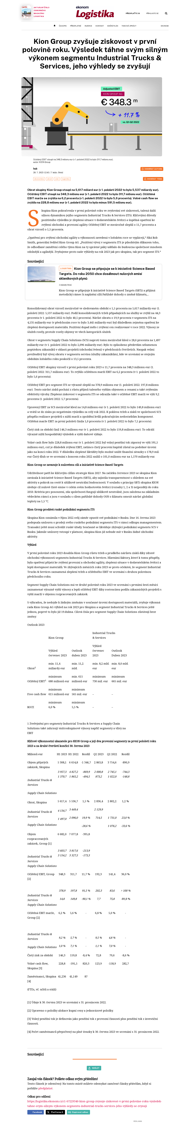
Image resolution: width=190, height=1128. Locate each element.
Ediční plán (112, 26)
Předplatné (75, 26)
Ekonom (165, 26)
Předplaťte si (133, 13)
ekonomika (39, 179)
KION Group (44, 162)
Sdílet (95, 1068)
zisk (57, 179)
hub (35, 168)
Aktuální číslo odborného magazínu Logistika (35, 11)
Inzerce (88, 26)
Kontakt (100, 26)
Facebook (37, 1112)
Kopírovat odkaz (80, 1112)
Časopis (63, 26)
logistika (66, 179)
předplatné (45, 1088)
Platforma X (57, 1112)
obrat (49, 179)
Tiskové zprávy (129, 26)
